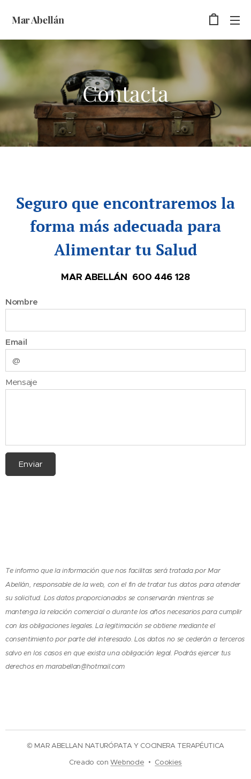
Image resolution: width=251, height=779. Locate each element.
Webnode (127, 762)
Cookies (168, 762)
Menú (235, 20)
